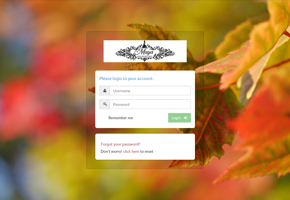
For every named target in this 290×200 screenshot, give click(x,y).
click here (131, 151)
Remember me (121, 117)
